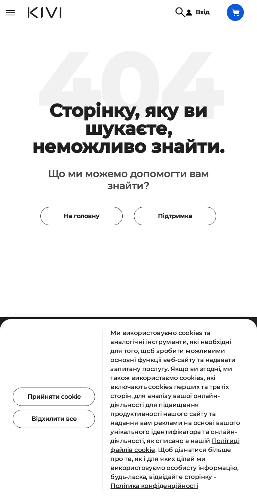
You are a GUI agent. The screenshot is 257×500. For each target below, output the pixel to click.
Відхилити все (54, 418)
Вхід (197, 12)
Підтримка (172, 234)
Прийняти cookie (54, 396)
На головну (84, 234)
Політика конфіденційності (154, 486)
